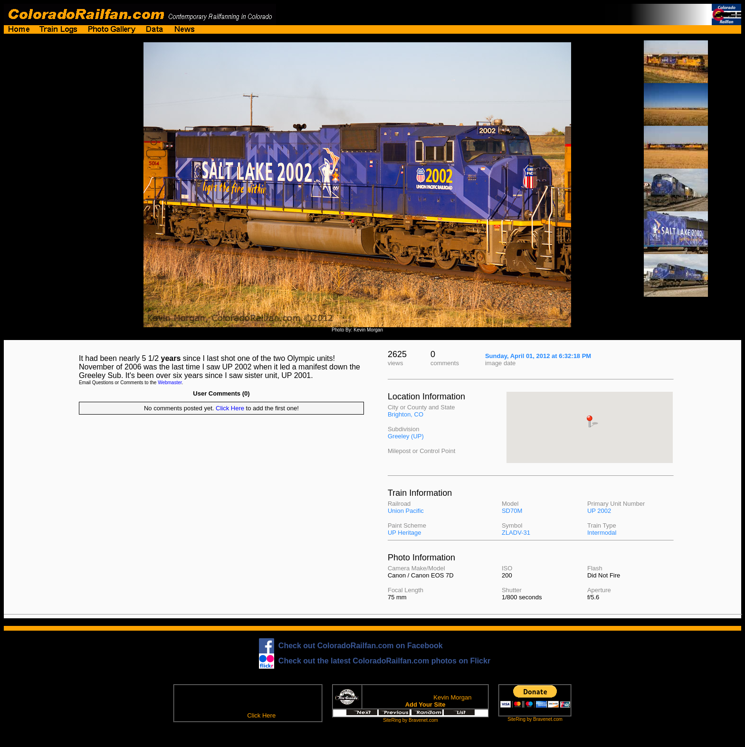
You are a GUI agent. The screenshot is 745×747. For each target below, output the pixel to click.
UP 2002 (599, 510)
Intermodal (601, 532)
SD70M (512, 510)
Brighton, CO (405, 414)
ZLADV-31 (516, 532)
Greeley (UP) (406, 436)
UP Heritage (404, 532)
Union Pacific (406, 510)
